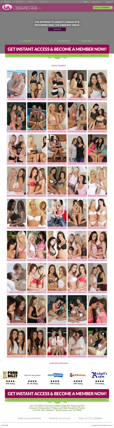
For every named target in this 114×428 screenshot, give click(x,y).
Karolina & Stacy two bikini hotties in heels (39, 260)
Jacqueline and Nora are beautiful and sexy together (22, 228)
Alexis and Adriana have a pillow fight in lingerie (41, 356)
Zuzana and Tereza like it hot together (79, 356)
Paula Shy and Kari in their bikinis (16, 131)
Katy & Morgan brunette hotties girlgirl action (61, 260)
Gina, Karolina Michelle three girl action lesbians (82, 260)
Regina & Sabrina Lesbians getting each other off (82, 292)
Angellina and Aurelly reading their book (99, 131)
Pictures (43, 1)
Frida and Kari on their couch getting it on (59, 163)
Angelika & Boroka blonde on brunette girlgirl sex (21, 260)
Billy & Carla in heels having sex (77, 196)
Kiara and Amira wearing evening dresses (39, 324)
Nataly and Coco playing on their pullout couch (61, 324)
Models (19, 1)
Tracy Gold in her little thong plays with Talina (81, 131)
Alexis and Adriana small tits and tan (17, 356)
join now (57, 29)
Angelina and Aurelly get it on (77, 99)
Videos (31, 1)
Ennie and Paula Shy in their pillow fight (99, 324)
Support (109, 1)
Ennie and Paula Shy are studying (16, 324)
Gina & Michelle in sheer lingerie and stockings (20, 163)
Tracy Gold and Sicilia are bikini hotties (38, 131)
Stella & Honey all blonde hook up (97, 196)
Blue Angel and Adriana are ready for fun (59, 292)
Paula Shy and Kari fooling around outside (100, 356)
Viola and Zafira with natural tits (77, 163)
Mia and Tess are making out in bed (57, 196)
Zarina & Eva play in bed (17, 292)
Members (96, 1)
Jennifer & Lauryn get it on (37, 228)
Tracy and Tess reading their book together (40, 163)
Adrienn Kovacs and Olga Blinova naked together (21, 196)
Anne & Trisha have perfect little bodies (38, 196)
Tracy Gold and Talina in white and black (59, 99)
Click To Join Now (101, 7)
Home (6, 1)
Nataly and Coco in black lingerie (36, 99)
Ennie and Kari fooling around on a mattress (80, 324)
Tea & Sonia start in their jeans (57, 228)
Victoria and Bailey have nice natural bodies (100, 163)
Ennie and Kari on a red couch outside (58, 356)
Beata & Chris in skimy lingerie (77, 228)
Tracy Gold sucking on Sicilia (16, 99)
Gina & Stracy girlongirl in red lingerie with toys (41, 292)
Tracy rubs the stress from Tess (57, 131)
